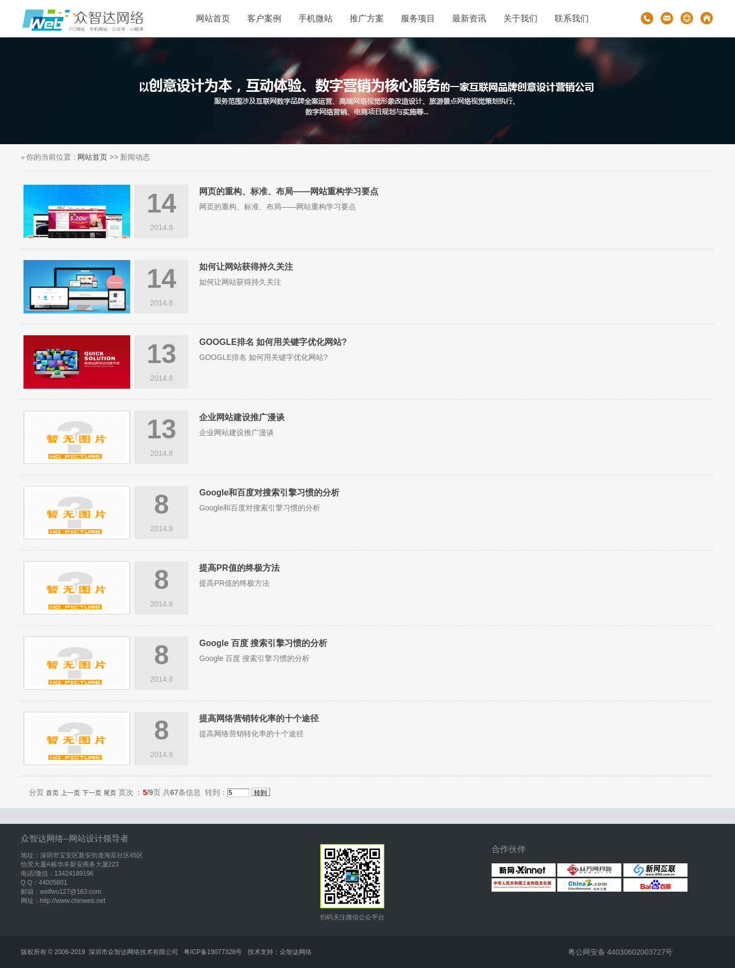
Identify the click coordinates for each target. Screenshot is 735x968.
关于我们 (520, 18)
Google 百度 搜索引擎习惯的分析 (263, 643)
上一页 (70, 793)
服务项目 (418, 18)
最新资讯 (469, 18)
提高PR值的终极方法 (239, 567)
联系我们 (572, 18)
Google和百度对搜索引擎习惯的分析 (269, 492)
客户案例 (264, 18)
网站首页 (213, 18)
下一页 (91, 793)
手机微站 (315, 18)
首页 (52, 793)
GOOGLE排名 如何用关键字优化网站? (272, 342)
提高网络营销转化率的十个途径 (259, 718)
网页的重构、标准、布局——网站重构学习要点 (288, 191)
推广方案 (367, 18)
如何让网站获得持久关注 (246, 266)
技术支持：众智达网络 (280, 952)
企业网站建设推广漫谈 (241, 417)
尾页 (110, 793)
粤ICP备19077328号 (213, 952)
